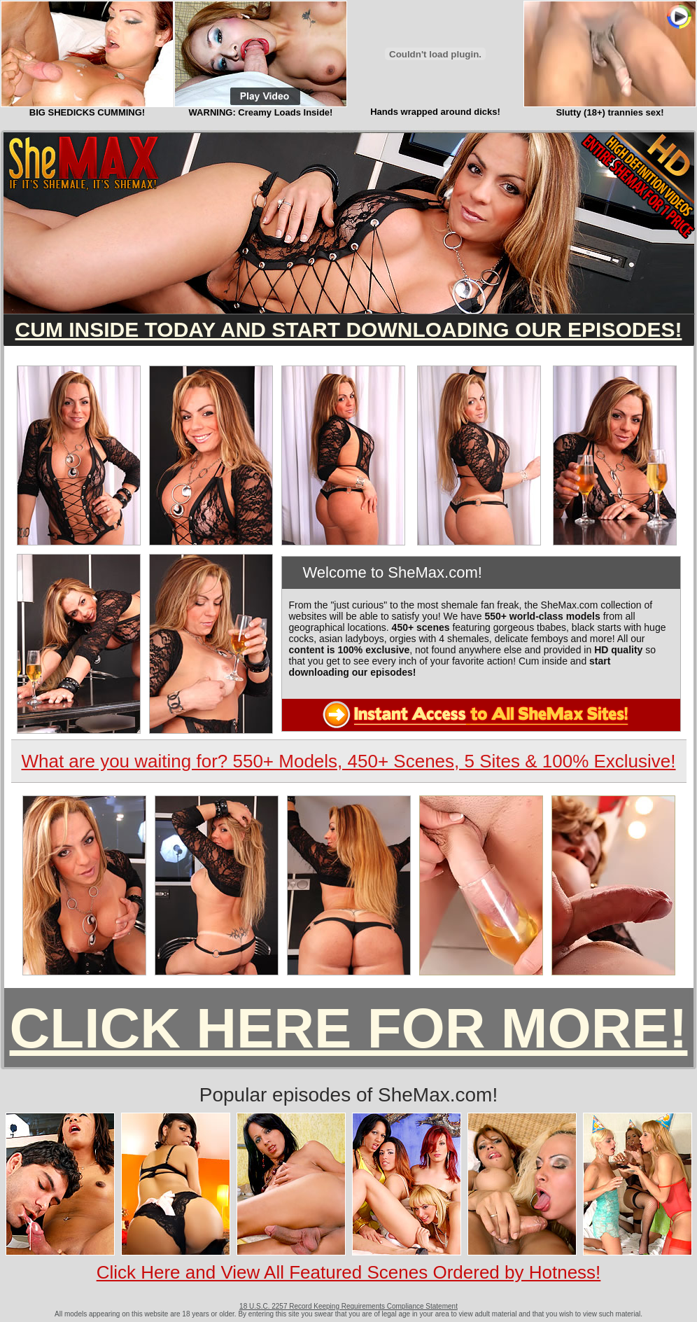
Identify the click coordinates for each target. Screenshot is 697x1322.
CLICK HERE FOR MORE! (349, 1028)
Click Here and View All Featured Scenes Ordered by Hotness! (349, 1272)
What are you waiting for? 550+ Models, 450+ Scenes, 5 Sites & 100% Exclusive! (348, 761)
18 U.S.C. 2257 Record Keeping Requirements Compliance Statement (348, 1306)
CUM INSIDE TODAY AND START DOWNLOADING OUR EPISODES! (348, 329)
